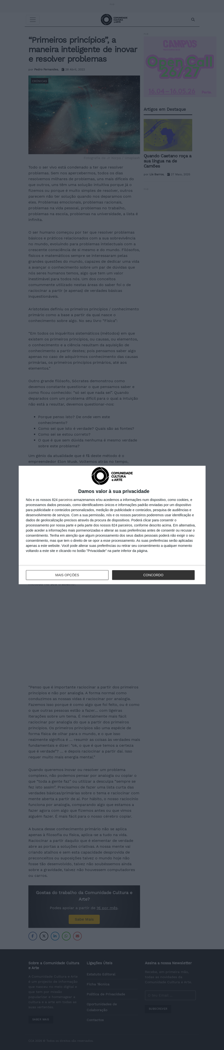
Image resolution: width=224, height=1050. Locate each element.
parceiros (65, 499)
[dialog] (112, 525)
